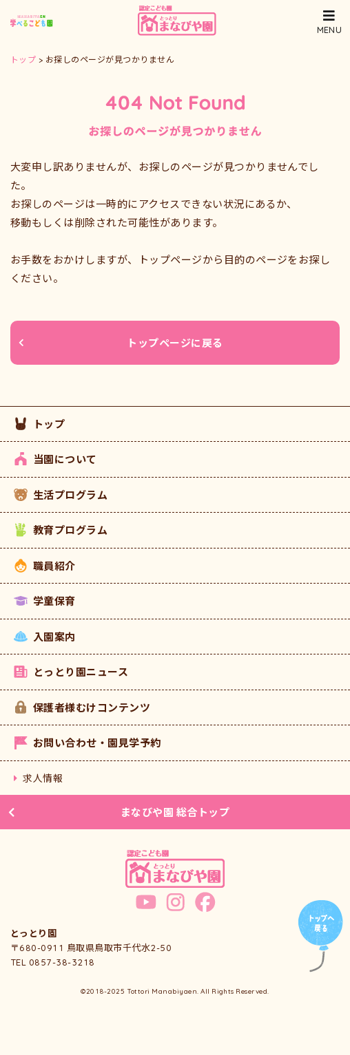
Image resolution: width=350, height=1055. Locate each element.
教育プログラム (60, 529)
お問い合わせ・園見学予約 (87, 742)
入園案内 (45, 636)
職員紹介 (45, 565)
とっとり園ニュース (71, 671)
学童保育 (45, 600)
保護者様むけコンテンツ (82, 707)
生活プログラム (60, 494)
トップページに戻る (121, 342)
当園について (55, 459)
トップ (39, 423)
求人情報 (38, 778)
